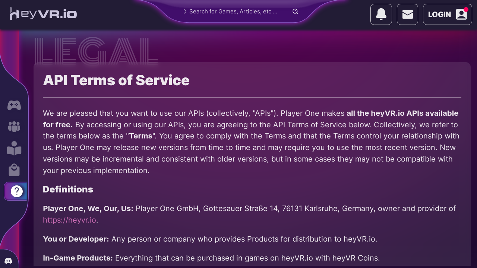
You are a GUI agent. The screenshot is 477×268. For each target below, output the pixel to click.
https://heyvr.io (69, 219)
